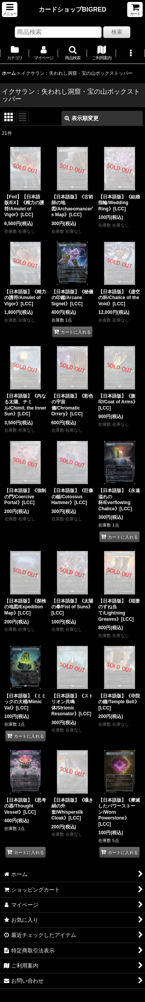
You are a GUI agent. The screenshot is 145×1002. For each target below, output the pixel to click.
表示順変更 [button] (82, 118)
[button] (9, 9)
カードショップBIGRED (72, 9)
